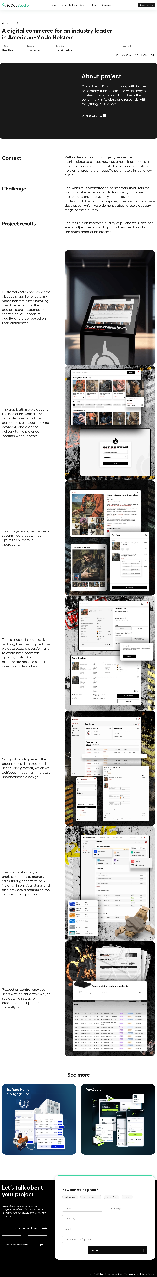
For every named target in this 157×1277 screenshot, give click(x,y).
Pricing (63, 4)
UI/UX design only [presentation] (91, 1194)
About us (117, 1271)
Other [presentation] (129, 1194)
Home (53, 4)
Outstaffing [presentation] (113, 1194)
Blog (94, 4)
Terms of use (131, 1271)
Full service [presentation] (70, 1194)
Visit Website (94, 116)
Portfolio (73, 4)
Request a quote (146, 5)
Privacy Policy (147, 1271)
